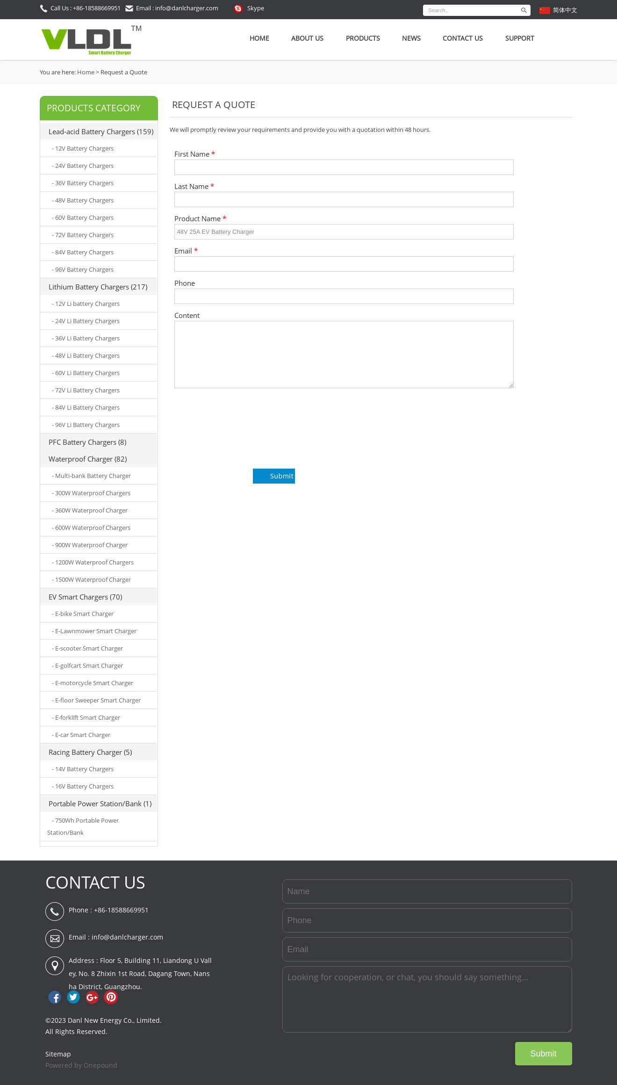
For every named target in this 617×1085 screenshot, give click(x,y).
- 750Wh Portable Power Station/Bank (83, 826)
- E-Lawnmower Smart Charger (94, 631)
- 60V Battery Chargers (83, 217)
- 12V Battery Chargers (83, 148)
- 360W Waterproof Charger (90, 510)
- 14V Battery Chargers (83, 769)
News (411, 38)
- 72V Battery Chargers (83, 235)
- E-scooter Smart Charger (87, 648)
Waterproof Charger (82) (88, 458)
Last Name (194, 186)
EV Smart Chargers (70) (85, 596)
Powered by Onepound (81, 1065)
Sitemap (58, 1053)
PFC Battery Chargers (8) (87, 442)
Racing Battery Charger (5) (90, 752)
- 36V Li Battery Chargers (86, 338)
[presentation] (245, 433)
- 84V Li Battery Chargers (86, 407)
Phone (184, 283)
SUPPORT (519, 38)
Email (186, 251)
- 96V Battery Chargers (83, 269)
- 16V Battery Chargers (83, 786)
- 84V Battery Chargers (83, 252)
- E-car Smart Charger (81, 735)
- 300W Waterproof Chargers (91, 493)
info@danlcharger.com (127, 937)
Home (259, 38)
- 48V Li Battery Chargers (86, 355)
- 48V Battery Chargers (83, 200)
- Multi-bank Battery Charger (91, 475)
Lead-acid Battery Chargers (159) (101, 131)
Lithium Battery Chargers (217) (98, 286)
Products (363, 38)
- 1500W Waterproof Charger (91, 579)
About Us (307, 38)
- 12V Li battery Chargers (86, 303)
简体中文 (565, 10)
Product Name (200, 219)
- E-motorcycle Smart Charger (92, 683)
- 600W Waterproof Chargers (91, 527)
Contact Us (463, 38)
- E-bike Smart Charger (83, 613)
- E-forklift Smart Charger (86, 717)
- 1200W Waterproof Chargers (93, 562)
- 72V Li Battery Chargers (86, 390)
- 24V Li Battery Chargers (86, 321)
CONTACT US (95, 882)
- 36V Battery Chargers (83, 183)
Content (187, 315)
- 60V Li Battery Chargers (86, 373)
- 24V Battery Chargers (83, 165)
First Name (194, 154)
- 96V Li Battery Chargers (86, 424)
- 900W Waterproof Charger (90, 545)
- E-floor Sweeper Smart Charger (96, 700)
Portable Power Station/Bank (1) (100, 803)
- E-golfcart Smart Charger (87, 665)
